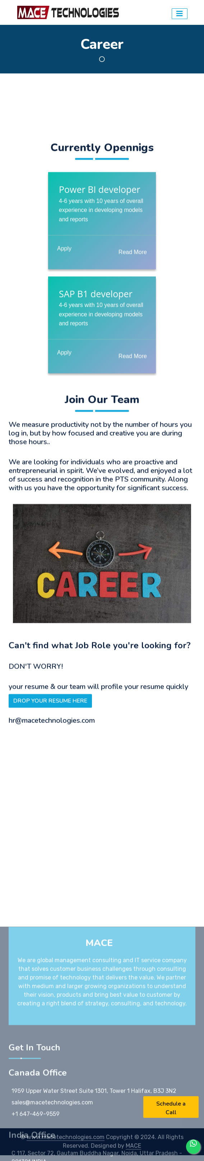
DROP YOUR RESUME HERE (50, 737)
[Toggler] (179, 13)
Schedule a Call (171, 1108)
